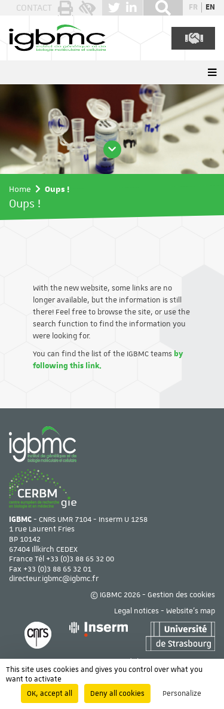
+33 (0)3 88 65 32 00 (80, 559)
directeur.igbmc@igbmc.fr (54, 578)
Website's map (190, 611)
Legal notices (136, 611)
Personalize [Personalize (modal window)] (181, 693)
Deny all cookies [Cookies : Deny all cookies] (117, 693)
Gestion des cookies (181, 595)
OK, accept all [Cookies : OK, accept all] (49, 693)
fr (193, 7)
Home (20, 189)
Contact (34, 8)
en (210, 7)
